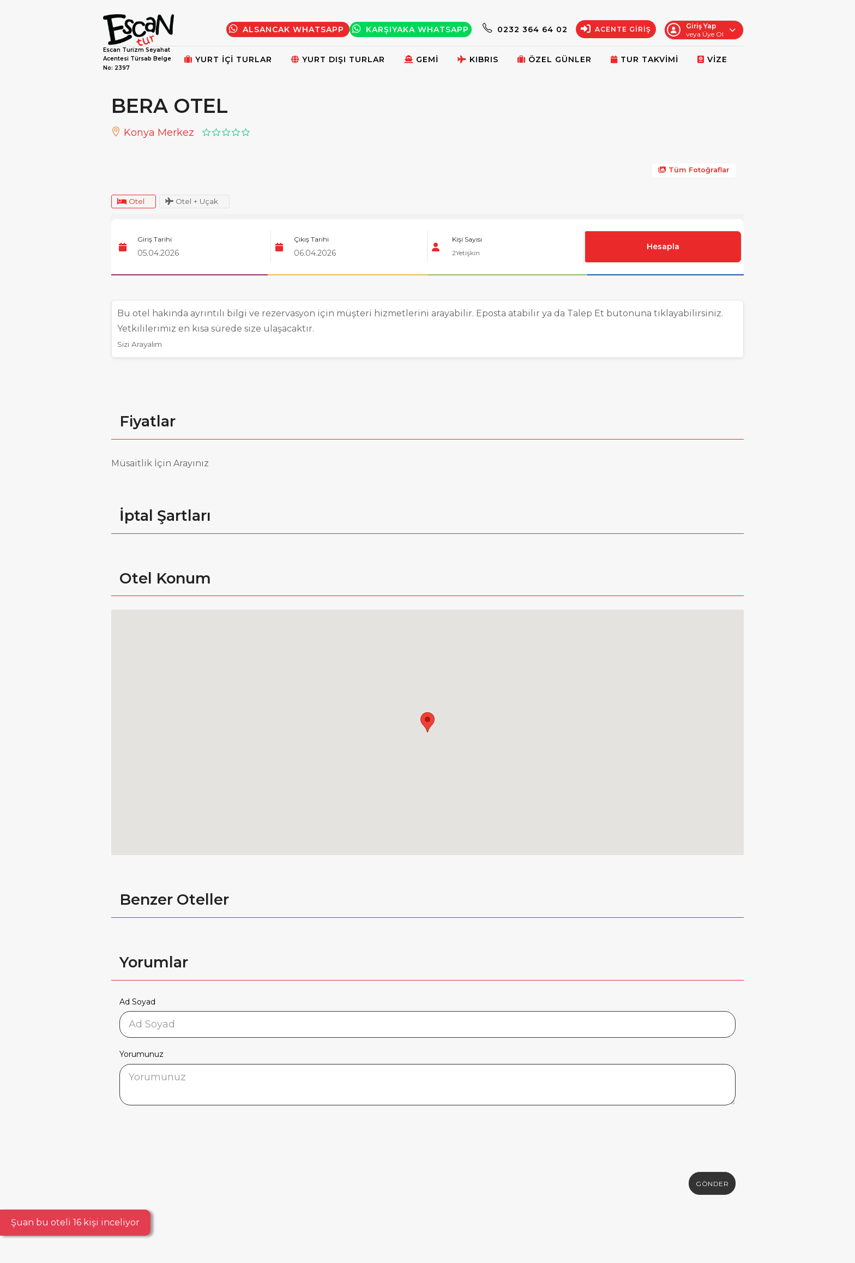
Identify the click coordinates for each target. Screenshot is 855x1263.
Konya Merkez (152, 133)
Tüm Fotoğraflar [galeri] (694, 170)
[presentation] (202, 1137)
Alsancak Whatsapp (288, 29)
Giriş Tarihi (154, 241)
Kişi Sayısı (467, 241)
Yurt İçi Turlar (228, 59)
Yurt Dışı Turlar (338, 59)
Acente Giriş (616, 29)
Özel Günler (554, 59)
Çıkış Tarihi (311, 241)
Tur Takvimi (644, 59)
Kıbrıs (477, 59)
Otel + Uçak (202, 202)
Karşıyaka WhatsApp (410, 29)
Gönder (712, 1185)
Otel (133, 202)
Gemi (421, 59)
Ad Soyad (137, 1003)
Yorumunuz (141, 1056)
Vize (712, 59)
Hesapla (663, 249)
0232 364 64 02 (525, 29)
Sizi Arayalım (145, 346)
